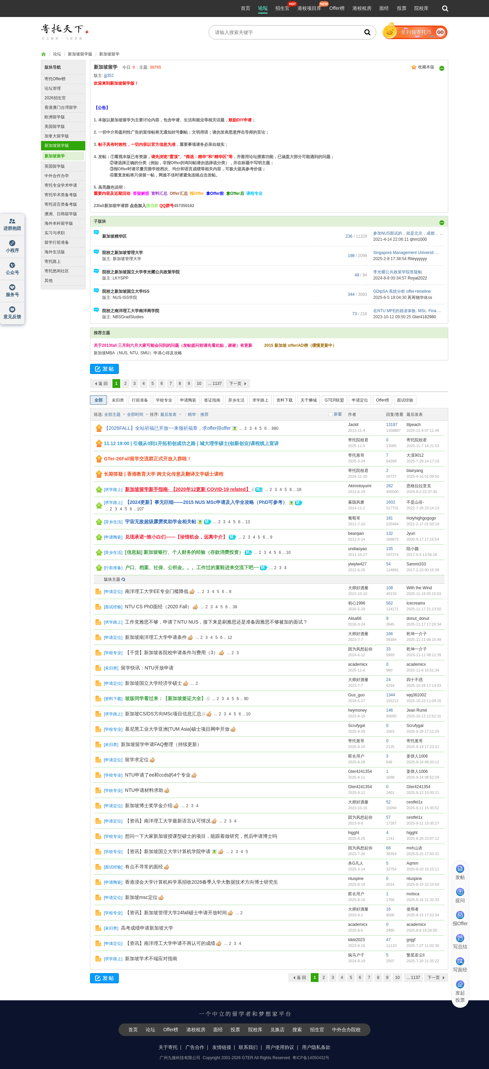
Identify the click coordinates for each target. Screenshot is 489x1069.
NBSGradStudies (128, 317)
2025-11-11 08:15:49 (423, 640)
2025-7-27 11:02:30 (422, 946)
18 (299, 489)
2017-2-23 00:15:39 (422, 570)
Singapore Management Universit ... (405, 252)
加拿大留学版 (56, 136)
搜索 (297, 1029)
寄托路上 (52, 261)
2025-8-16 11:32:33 (422, 900)
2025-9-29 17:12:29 (422, 731)
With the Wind (419, 588)
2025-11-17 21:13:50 (423, 609)
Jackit (353, 424)
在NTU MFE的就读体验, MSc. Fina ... (407, 310)
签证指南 (212, 400)
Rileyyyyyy (417, 258)
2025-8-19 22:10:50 (422, 884)
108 (389, 588)
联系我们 (248, 1047)
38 (235, 607)
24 (388, 679)
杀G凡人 (355, 863)
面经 (384, 8)
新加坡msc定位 (141, 897)
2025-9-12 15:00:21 (422, 793)
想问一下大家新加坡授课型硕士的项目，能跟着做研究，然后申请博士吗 (201, 836)
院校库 (421, 8)
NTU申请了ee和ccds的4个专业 (158, 775)
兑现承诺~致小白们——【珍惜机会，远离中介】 (176, 537)
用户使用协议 (280, 1047)
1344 (390, 695)
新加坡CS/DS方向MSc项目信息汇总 (163, 713)
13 (248, 522)
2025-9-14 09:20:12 (422, 762)
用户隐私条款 (316, 1047)
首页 (245, 8)
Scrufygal (356, 725)
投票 (401, 8)
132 (389, 533)
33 (388, 649)
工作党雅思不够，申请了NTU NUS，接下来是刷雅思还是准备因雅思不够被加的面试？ (216, 622)
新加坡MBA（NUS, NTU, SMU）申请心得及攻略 (138, 353)
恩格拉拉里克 (418, 485)
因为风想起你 (360, 649)
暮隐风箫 (356, 502)
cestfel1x (414, 802)
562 (389, 603)
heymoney (357, 710)
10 (199, 383)
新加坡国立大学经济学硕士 (153, 683)
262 (389, 485)
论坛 (263, 8)
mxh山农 (414, 848)
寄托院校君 (358, 440)
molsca (412, 894)
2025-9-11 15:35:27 (422, 823)
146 (389, 710)
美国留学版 (54, 126)
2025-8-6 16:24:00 (421, 930)
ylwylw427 (357, 564)
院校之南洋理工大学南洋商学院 (130, 310)
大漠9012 (415, 455)
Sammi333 (416, 564)
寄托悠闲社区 (56, 271)
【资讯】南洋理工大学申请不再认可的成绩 (170, 943)
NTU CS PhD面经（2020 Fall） (158, 606)
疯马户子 (356, 955)
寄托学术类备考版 (60, 194)
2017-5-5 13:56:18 (421, 555)
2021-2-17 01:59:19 (422, 524)
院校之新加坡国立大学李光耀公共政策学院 (141, 272)
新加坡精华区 (114, 236)
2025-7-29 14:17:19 (422, 461)
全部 (98, 400)
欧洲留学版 (54, 117)
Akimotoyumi (360, 485)
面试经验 (405, 400)
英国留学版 (54, 166)
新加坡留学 (109, 54)
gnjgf (410, 939)
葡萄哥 (354, 518)
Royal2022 (417, 278)
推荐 (204, 414)
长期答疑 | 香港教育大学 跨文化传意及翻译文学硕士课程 (163, 474)
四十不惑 (414, 679)
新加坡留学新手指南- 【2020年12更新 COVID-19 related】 (188, 489)
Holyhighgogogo (421, 518)
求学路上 (260, 400)
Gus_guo (356, 695)
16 (388, 909)
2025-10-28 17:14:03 (423, 685)
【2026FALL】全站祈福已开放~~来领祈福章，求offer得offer (167, 428)
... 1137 (215, 383)
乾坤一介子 (416, 633)
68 (388, 848)
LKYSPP (121, 278)
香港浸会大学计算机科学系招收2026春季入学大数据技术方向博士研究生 (201, 882)
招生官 (282, 8)
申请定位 (360, 400)
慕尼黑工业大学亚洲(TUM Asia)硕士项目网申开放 (177, 729)
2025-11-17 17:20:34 (423, 624)
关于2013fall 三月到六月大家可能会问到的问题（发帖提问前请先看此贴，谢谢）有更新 (173, 345)
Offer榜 (337, 8)
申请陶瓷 (188, 400)
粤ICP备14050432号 (310, 1057)
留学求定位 (137, 759)
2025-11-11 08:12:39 (423, 655)
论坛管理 (52, 88)
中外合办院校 (346, 1029)
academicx (357, 664)
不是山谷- (415, 502)
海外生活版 (54, 252)
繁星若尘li (415, 955)
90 (246, 698)
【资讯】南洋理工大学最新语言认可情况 (168, 821)
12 (230, 637)
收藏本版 (426, 67)
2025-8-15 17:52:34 (422, 915)
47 (388, 939)
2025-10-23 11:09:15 (423, 701)
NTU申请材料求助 (144, 790)
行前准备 (140, 400)
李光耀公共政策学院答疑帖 (397, 272)
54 (388, 564)
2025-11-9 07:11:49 (422, 430)
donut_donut (417, 618)
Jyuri (410, 533)
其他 (48, 280)
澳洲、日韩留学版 (60, 213)
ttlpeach (413, 424)
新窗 (338, 414)
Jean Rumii (416, 710)
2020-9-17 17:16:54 (422, 539)
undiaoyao (357, 548)
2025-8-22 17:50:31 (422, 854)
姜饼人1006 (417, 756)
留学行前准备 (56, 242)
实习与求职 (54, 233)
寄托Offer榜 (55, 79)
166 (389, 633)
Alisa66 (354, 618)
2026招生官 (55, 98)
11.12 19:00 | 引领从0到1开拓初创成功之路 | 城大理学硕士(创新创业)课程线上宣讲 (191, 443)
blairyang (414, 470)
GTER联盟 (334, 400)
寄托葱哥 (356, 455)
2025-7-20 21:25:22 (422, 961)
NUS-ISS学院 (125, 297)
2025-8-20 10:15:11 (422, 869)
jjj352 (109, 75)
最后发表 (169, 414)
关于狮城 (309, 400)
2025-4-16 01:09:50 (422, 476)
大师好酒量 (358, 588)
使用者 (412, 909)
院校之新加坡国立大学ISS (125, 291)
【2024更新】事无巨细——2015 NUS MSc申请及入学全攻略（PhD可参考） (206, 502)
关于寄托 (168, 1047)
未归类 (118, 400)
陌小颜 (412, 548)
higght (353, 832)
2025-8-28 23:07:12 (422, 838)
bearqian (356, 533)
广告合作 (194, 1047)
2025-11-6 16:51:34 (422, 670)
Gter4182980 (424, 317)
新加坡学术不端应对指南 (151, 958)
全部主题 (113, 414)
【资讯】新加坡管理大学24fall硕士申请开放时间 (176, 912)
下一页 (235, 383)
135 (389, 548)
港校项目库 (309, 8)
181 (389, 518)
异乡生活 (236, 400)
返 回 (103, 383)
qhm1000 (418, 239)
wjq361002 (416, 695)
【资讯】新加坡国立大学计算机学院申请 (168, 851)
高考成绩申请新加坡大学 (147, 928)
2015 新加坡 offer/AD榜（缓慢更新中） (300, 345)
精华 (192, 414)
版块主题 (112, 579)
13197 (391, 424)
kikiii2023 (356, 939)
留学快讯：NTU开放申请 (147, 668)
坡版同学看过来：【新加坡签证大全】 (165, 698)
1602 (390, 502)
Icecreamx (415, 603)
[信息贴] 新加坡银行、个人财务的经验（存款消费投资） (184, 552)
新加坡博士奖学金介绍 (149, 805)
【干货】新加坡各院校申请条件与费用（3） (171, 652)
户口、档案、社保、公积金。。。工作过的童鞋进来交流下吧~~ (192, 567)
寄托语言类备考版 (60, 204)
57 (388, 817)
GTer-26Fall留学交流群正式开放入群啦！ (148, 458)
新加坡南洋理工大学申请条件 (156, 637)
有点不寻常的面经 (144, 866)
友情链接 (221, 1047)
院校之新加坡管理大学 (122, 252)
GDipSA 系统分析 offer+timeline (402, 291)
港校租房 (362, 8)
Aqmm (412, 863)
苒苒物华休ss (420, 297)
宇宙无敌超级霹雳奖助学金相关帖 (160, 521)
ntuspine (355, 878)
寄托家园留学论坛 (43, 54)
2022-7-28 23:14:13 (422, 508)
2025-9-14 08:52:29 (422, 777)
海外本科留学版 (58, 223)
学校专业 (164, 400)
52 (388, 802)
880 (275, 428)
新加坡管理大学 (127, 258)
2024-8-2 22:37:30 (421, 492)
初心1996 (356, 603)
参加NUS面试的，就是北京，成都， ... (408, 233)
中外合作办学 (56, 175)
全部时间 (135, 414)
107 (140, 509)
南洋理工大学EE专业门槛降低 (156, 591)
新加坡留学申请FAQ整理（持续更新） (161, 744)
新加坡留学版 (80, 54)
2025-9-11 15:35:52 (422, 808)
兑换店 (277, 1029)
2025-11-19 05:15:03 (423, 594)
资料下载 (284, 400)
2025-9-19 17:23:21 (422, 747)
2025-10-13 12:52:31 (423, 716)
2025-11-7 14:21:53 (422, 446)
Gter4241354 (360, 771)
